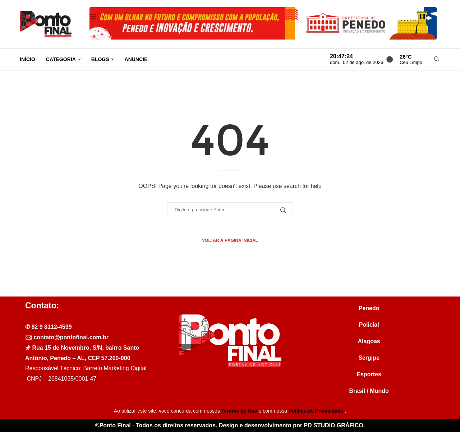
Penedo (369, 308)
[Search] (436, 59)
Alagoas (369, 341)
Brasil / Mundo (369, 391)
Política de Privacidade (317, 411)
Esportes (368, 374)
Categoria (61, 59)
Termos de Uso (240, 411)
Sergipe (369, 358)
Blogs (100, 59)
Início (27, 59)
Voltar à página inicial (230, 240)
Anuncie (136, 59)
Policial (369, 325)
